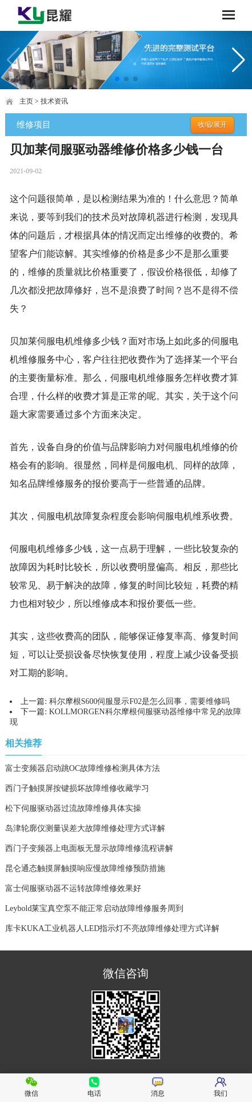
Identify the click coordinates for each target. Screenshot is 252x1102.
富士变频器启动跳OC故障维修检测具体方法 (82, 768)
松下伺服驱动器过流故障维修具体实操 (73, 808)
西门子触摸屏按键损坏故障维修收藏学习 (77, 788)
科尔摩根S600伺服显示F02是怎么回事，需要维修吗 (139, 701)
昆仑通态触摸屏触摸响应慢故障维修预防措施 (85, 868)
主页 (26, 101)
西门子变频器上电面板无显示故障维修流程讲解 (89, 848)
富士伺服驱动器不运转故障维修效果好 (73, 888)
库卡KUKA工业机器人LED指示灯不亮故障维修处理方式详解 (112, 928)
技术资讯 (54, 101)
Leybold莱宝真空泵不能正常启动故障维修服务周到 (94, 908)
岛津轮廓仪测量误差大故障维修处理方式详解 (85, 828)
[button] (117, 79)
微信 (31, 1086)
